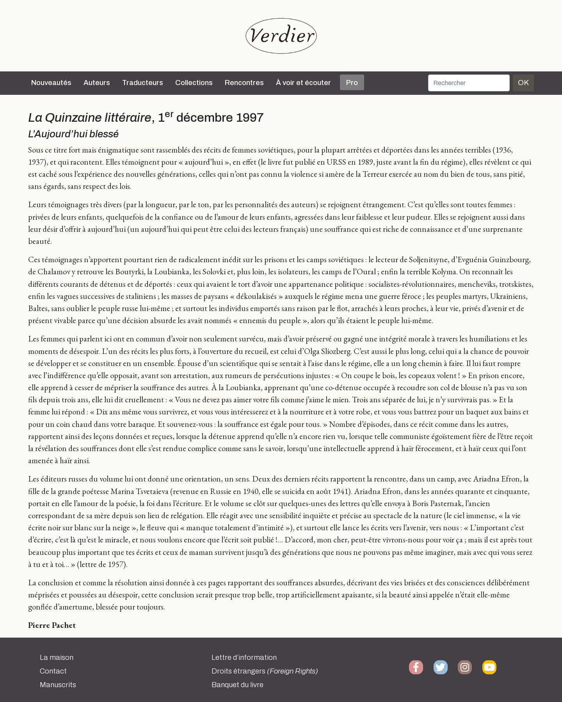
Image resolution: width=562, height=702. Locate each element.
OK (523, 82)
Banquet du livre (237, 685)
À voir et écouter (303, 83)
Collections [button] (194, 83)
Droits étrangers (265, 671)
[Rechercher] (469, 83)
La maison (56, 657)
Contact (53, 671)
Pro (352, 83)
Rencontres (244, 83)
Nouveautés (51, 83)
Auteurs (97, 83)
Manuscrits (58, 685)
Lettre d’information (244, 657)
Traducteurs (142, 83)
